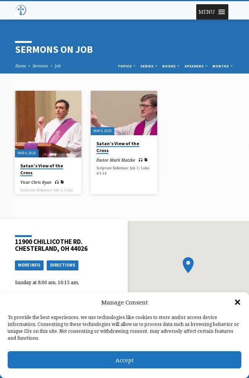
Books (171, 66)
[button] (237, 302)
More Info (29, 265)
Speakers (196, 66)
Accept (125, 360)
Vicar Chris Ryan (35, 182)
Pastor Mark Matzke (115, 160)
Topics (127, 66)
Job (58, 66)
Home (20, 66)
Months (223, 66)
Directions (62, 265)
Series (149, 66)
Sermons (40, 66)
